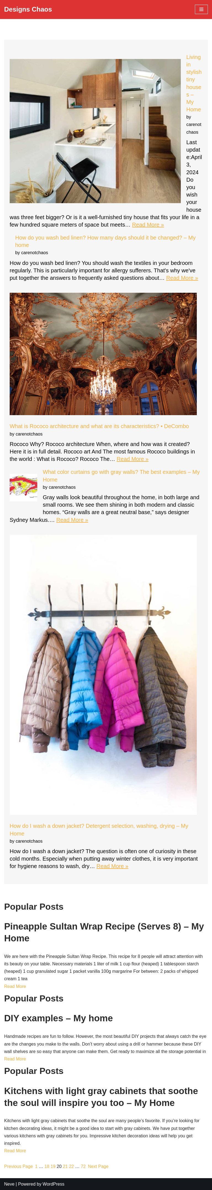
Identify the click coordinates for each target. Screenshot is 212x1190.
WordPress (53, 1184)
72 (83, 1166)
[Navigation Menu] (201, 9)
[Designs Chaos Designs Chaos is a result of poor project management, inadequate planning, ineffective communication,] (28, 9)
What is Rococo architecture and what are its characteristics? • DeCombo (99, 426)
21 (65, 1166)
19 (53, 1166)
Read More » (148, 225)
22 (71, 1166)
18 (46, 1166)
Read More (15, 986)
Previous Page (18, 1166)
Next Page (98, 1166)
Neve (9, 1184)
